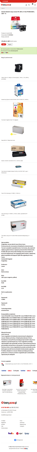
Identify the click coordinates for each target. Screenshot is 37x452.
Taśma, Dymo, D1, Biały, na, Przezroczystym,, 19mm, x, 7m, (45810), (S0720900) (15, 78)
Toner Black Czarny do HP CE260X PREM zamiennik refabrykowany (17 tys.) (15, 236)
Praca (21, 420)
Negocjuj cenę (23, 424)
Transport (22, 426)
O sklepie (3, 420)
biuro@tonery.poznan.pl (6, 415)
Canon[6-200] (9, 33)
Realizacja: (24, 448)
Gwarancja (22, 422)
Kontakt (3, 424)
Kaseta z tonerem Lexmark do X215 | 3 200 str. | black (12, 160)
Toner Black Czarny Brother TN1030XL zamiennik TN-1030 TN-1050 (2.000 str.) (7, 391)
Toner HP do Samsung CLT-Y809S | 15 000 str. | (10, 193)
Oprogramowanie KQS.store (14, 448)
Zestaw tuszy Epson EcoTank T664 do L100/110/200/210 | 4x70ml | (14, 99)
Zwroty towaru (4, 428)
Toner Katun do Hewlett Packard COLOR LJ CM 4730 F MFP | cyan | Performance (14, 172)
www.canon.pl (5, 334)
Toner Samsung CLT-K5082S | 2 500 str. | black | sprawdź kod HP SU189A (14, 214)
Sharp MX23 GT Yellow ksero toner (8, 140)
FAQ (2, 426)
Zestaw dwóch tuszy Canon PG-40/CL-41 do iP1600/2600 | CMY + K (18, 363)
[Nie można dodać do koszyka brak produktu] (3, 44)
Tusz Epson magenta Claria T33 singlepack (9, 120)
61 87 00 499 (5, 1)
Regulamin (3, 422)
